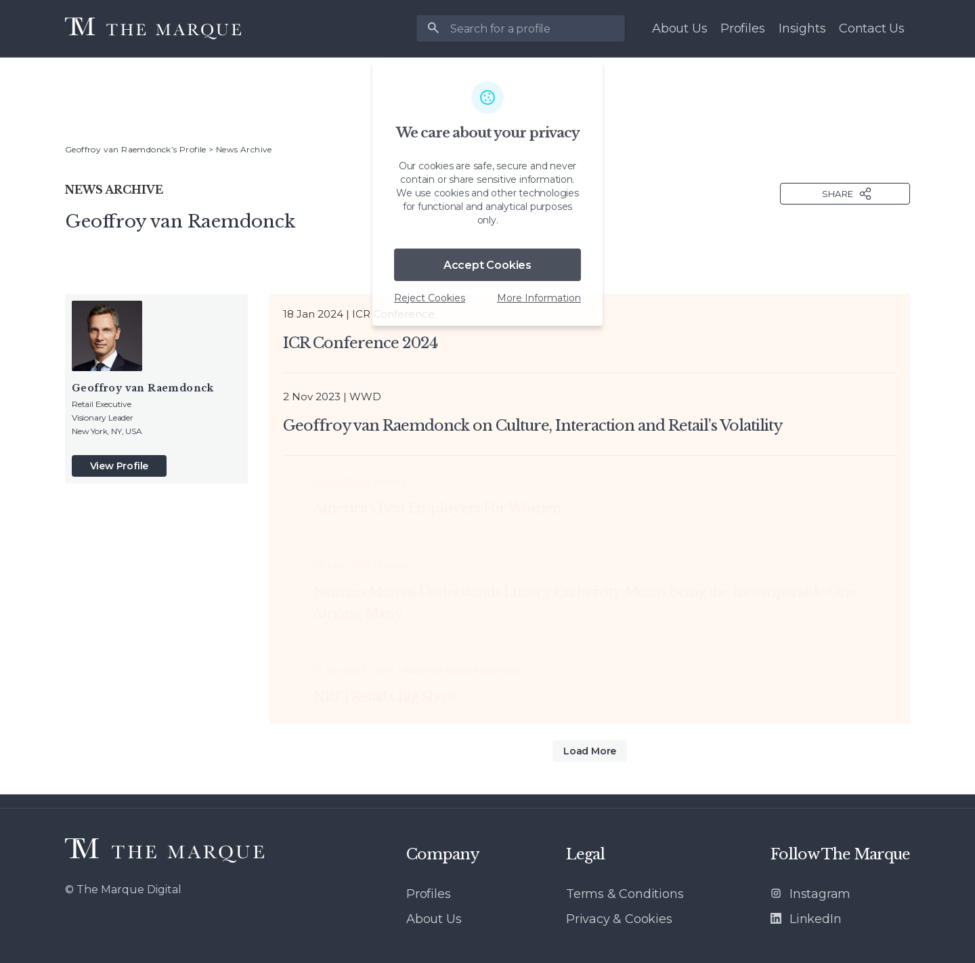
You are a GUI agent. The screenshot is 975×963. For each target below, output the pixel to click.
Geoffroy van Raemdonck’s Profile (136, 149)
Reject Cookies (429, 298)
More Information (539, 298)
